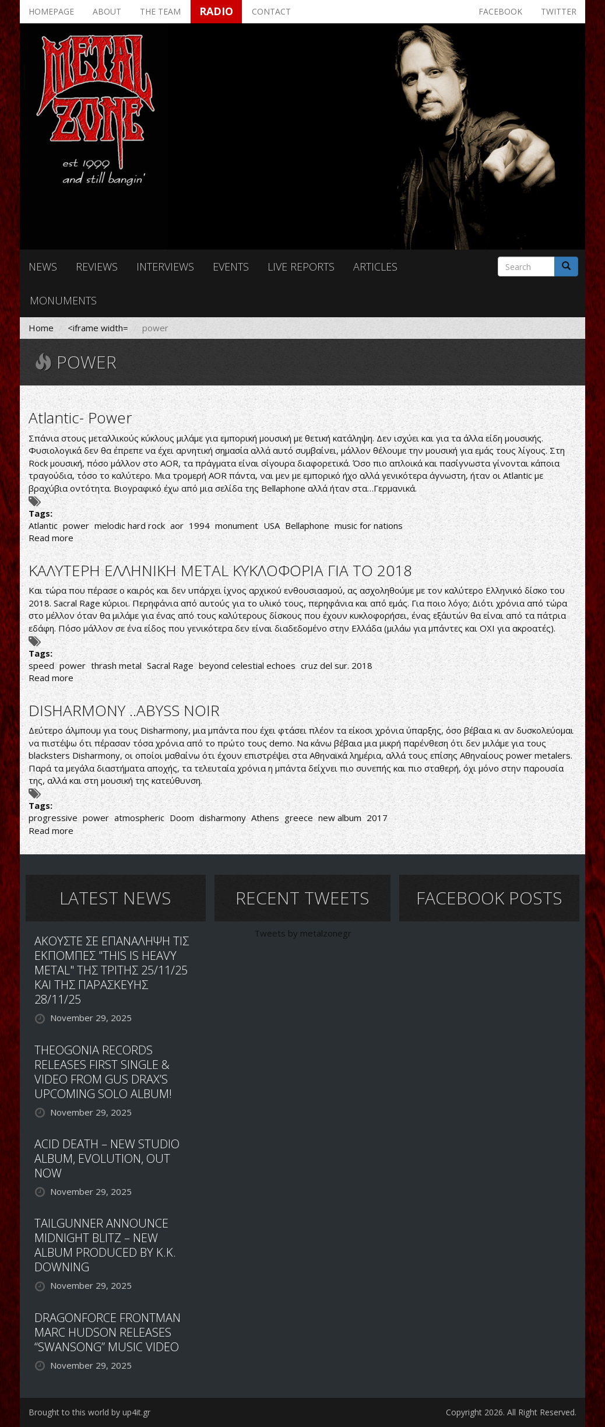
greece (298, 817)
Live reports (301, 267)
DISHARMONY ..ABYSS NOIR (124, 710)
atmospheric (139, 817)
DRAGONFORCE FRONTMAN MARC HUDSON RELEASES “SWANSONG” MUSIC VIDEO (107, 1332)
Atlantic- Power (80, 417)
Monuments (63, 300)
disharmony (222, 817)
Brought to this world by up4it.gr (89, 1412)
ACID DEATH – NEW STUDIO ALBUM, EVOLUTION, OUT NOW (107, 1158)
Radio (216, 11)
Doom (182, 817)
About (107, 11)
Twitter (558, 11)
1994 (199, 525)
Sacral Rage (170, 665)
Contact (271, 11)
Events (231, 267)
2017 (377, 817)
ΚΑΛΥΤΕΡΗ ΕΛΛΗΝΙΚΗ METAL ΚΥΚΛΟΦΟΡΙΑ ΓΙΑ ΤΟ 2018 (220, 570)
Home (41, 328)
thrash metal (116, 665)
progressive (53, 817)
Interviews (165, 267)
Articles (375, 267)
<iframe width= (98, 328)
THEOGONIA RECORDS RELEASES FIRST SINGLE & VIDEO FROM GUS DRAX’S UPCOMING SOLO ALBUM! (103, 1072)
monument (236, 525)
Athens (265, 817)
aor (177, 525)
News (43, 267)
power (76, 525)
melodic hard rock (129, 525)
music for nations (369, 525)
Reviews (97, 267)
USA (271, 525)
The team (160, 11)
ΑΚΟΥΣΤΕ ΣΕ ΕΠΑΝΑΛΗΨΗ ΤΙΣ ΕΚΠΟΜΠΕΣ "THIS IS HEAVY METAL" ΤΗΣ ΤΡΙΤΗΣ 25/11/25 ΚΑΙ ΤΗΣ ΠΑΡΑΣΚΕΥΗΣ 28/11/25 (111, 970)
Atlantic (43, 525)
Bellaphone (307, 525)
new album (339, 817)
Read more (51, 538)
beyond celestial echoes (247, 665)
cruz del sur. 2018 (336, 665)
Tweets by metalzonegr (302, 933)
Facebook (500, 11)
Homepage (51, 11)
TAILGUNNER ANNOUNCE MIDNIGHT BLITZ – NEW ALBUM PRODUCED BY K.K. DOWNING (105, 1245)
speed (41, 665)
